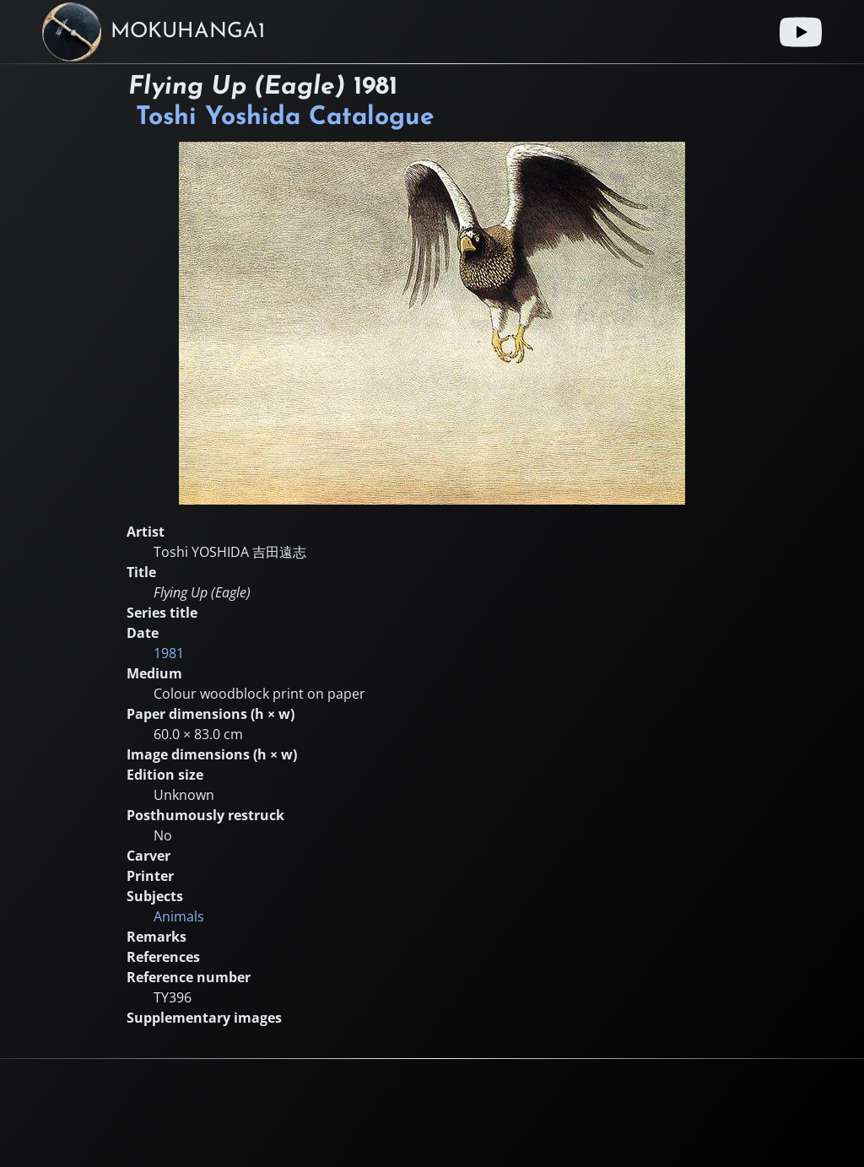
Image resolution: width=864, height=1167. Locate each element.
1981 (169, 653)
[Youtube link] (801, 32)
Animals (179, 916)
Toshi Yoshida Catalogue (285, 118)
